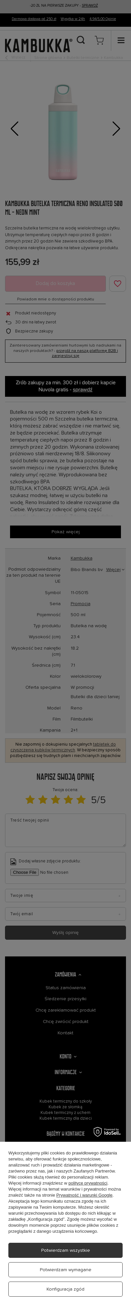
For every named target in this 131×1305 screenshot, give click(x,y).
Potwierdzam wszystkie (65, 1250)
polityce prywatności (87, 1183)
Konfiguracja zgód (65, 1289)
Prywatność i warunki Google (84, 1195)
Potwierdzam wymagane (65, 1270)
